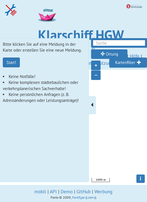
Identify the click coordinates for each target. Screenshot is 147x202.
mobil (40, 192)
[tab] (128, 62)
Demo (67, 192)
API (53, 192)
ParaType (78, 197)
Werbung (103, 192)
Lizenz (90, 197)
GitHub (84, 192)
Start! (11, 62)
